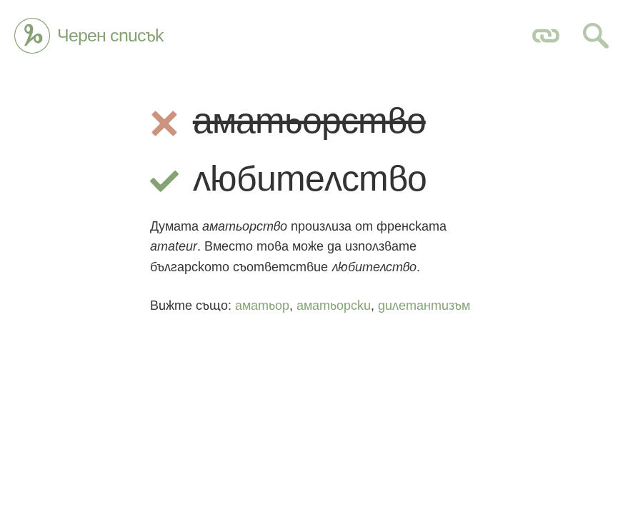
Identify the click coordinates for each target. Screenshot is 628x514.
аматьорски (333, 305)
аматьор (262, 305)
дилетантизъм (424, 305)
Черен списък (110, 35)
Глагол (32, 36)
